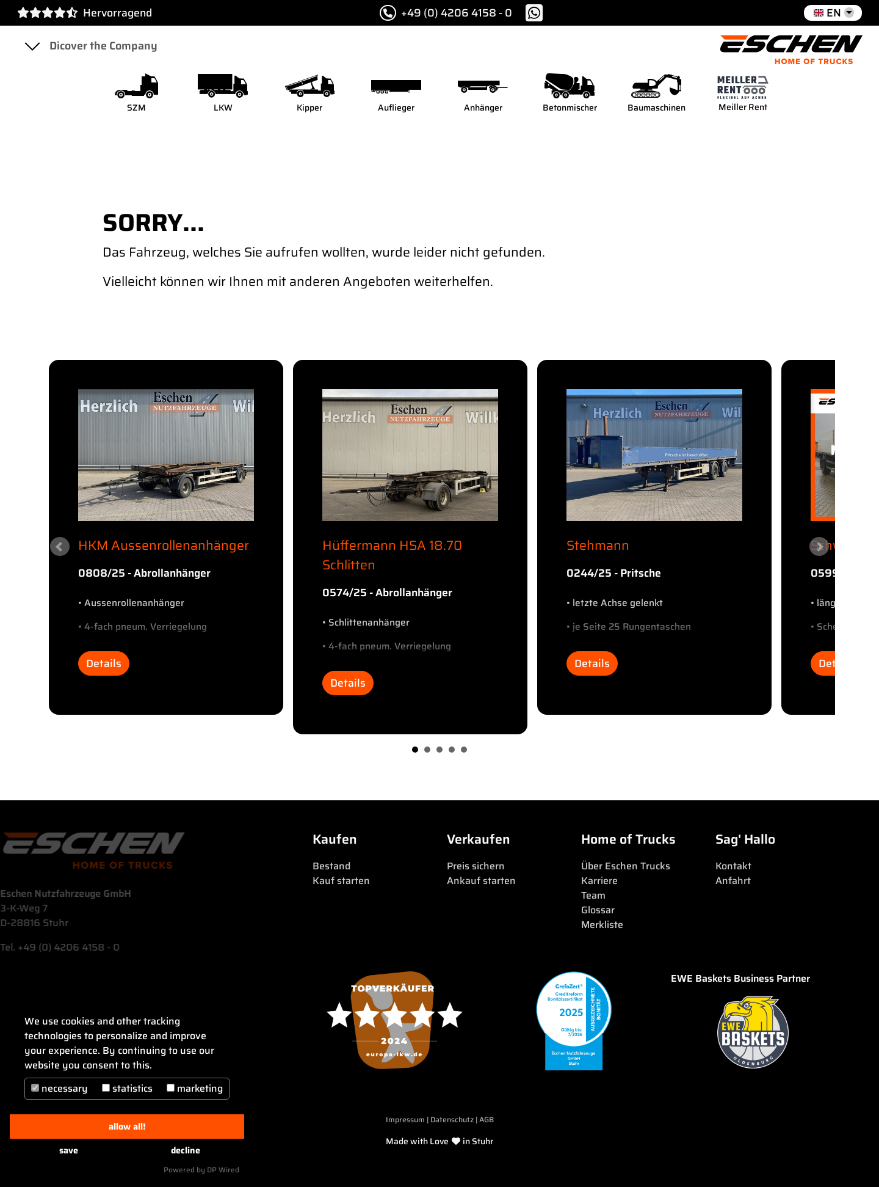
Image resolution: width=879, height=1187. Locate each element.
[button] (833, 13)
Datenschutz (453, 1119)
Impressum (405, 1119)
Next (819, 547)
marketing (195, 1088)
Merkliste (602, 924)
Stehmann (597, 545)
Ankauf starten (481, 880)
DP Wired (223, 1169)
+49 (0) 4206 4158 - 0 (446, 13)
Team (593, 895)
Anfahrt (733, 880)
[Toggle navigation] (32, 46)
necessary (59, 1088)
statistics (127, 1088)
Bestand (331, 866)
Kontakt (733, 866)
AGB (486, 1119)
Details (103, 663)
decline (185, 1150)
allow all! (127, 1126)
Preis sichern (476, 866)
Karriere (599, 880)
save (68, 1150)
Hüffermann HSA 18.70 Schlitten (392, 555)
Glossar (598, 910)
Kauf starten (341, 880)
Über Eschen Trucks (625, 866)
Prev (60, 547)
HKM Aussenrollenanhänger (163, 545)
